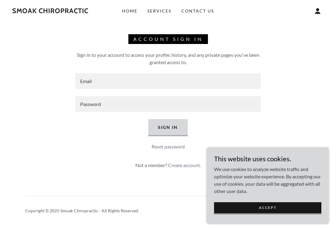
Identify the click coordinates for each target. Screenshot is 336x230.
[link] (50, 11)
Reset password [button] (168, 146)
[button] (318, 11)
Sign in (168, 127)
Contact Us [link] (197, 10)
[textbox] (168, 81)
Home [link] (130, 10)
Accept (267, 207)
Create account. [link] (184, 165)
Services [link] (159, 10)
